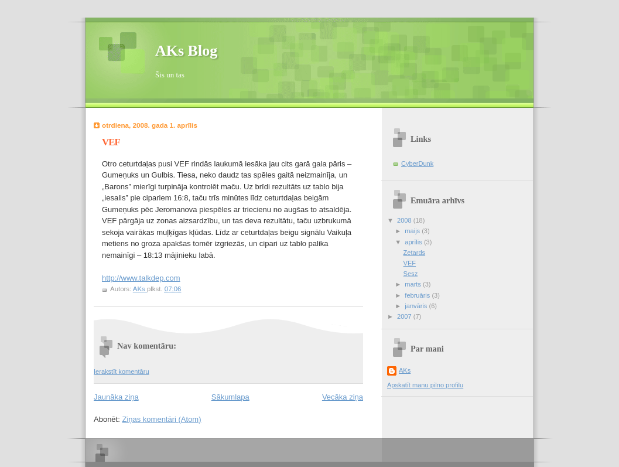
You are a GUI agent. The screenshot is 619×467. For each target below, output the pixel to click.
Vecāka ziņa (342, 397)
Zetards (414, 252)
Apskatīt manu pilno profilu (425, 384)
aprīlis (414, 242)
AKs (405, 370)
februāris (418, 295)
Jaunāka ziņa (116, 397)
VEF (409, 263)
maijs (413, 230)
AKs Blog (186, 50)
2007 (405, 316)
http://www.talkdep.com (141, 278)
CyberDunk (417, 163)
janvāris (417, 305)
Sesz (410, 273)
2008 (405, 220)
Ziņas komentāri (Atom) (161, 419)
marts (414, 284)
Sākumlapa (230, 397)
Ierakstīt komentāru (121, 371)
